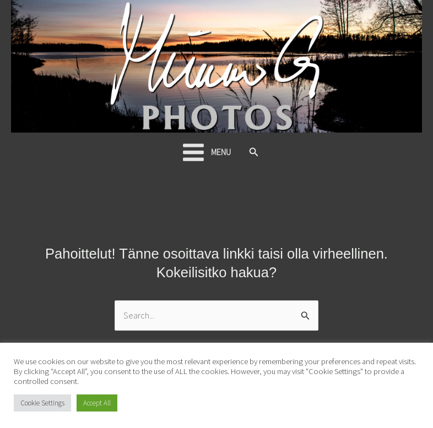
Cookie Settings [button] (42, 403)
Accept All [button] (97, 403)
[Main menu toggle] (206, 152)
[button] (254, 152)
